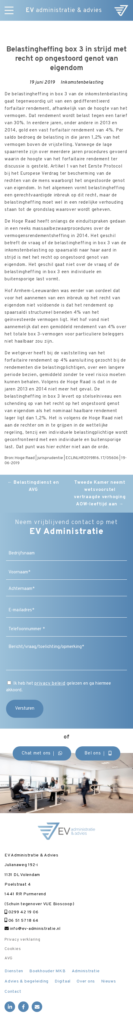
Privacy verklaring (22, 939)
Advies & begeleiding (27, 981)
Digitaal (63, 981)
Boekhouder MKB (47, 971)
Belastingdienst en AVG (33, 486)
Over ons (86, 981)
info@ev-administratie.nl (33, 928)
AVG (8, 958)
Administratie (86, 971)
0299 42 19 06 (21, 912)
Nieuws (108, 981)
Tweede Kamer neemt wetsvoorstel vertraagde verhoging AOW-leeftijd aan (99, 493)
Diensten (14, 971)
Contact (13, 991)
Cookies (13, 949)
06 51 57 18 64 (22, 920)
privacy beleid (49, 683)
